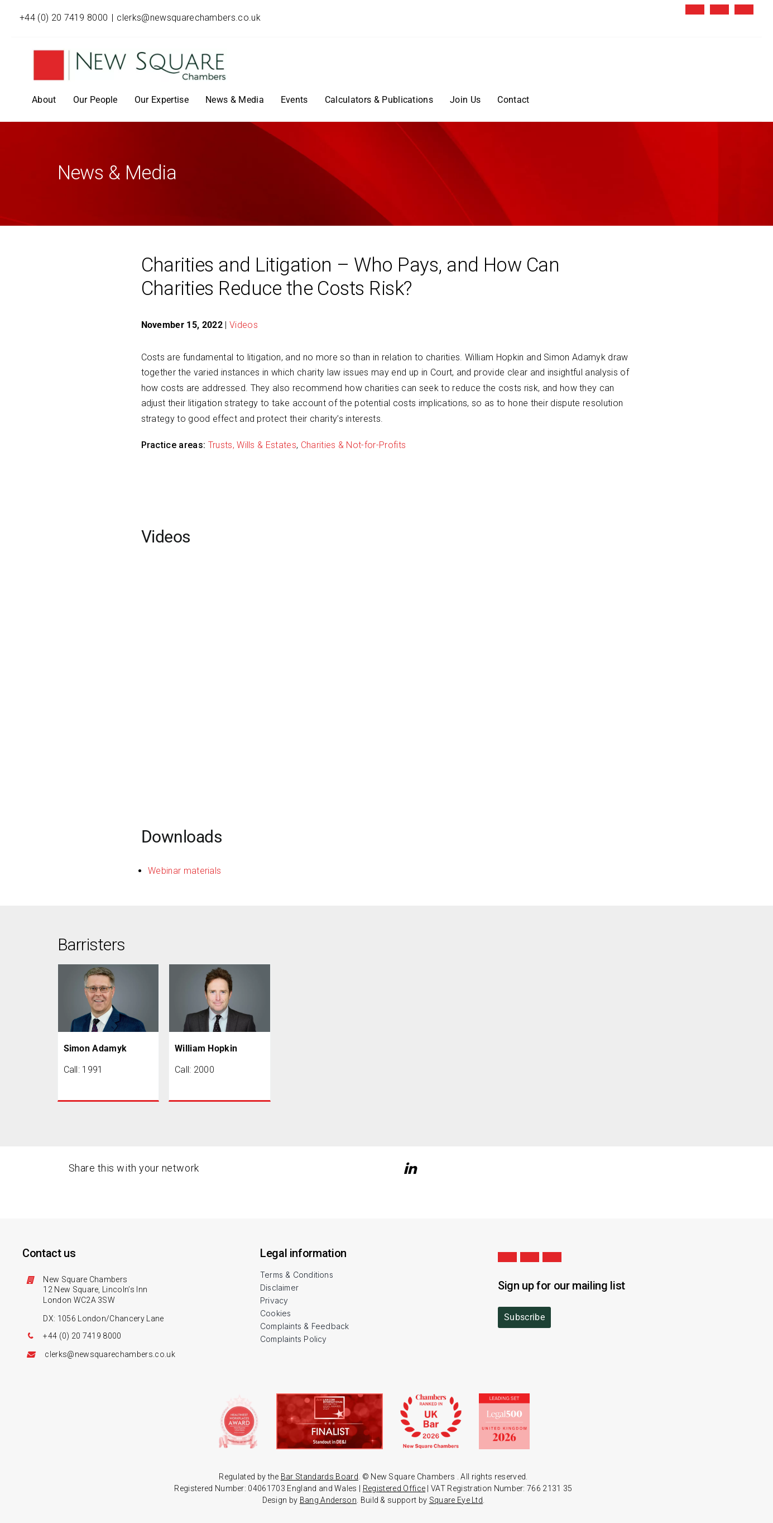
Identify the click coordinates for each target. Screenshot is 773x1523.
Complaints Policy (293, 1339)
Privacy (274, 1300)
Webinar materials (184, 870)
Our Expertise (162, 99)
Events (294, 99)
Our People (95, 99)
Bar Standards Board (319, 1476)
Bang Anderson (328, 1500)
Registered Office (394, 1488)
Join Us (465, 99)
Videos (243, 325)
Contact (513, 99)
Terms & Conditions (296, 1274)
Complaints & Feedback (304, 1326)
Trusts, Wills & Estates (252, 445)
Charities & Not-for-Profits (353, 445)
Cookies (275, 1313)
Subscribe (524, 1317)
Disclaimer (279, 1287)
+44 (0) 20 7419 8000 (64, 17)
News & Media (234, 99)
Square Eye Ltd (456, 1500)
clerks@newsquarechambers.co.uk (189, 17)
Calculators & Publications (379, 99)
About (44, 99)
